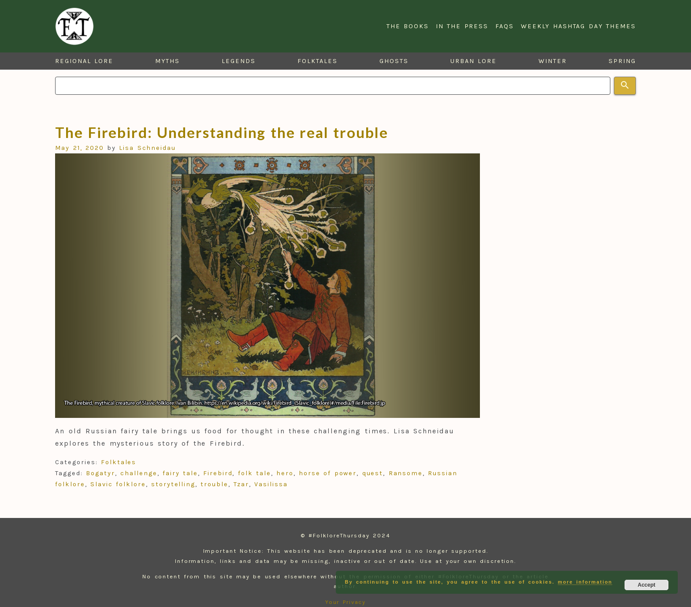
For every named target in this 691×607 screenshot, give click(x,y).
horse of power (328, 473)
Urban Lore (473, 61)
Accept (646, 585)
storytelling (173, 484)
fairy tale (180, 473)
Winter (553, 61)
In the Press (462, 26)
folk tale (254, 473)
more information (585, 582)
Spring (622, 61)
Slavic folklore (117, 484)
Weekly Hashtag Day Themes (578, 26)
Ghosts (394, 61)
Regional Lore (84, 61)
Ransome (406, 473)
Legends (238, 61)
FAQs (504, 26)
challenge (138, 473)
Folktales (317, 61)
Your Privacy (345, 602)
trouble (214, 484)
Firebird (217, 473)
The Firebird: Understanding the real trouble (221, 132)
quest (372, 473)
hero (284, 473)
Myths (167, 61)
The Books (407, 26)
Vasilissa (270, 484)
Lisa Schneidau (147, 148)
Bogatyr (100, 473)
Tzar (241, 484)
